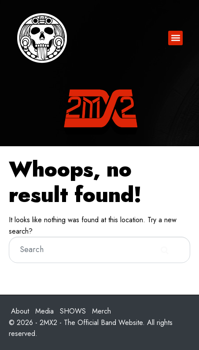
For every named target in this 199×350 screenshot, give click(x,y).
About (20, 311)
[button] (175, 38)
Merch (101, 311)
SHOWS (73, 311)
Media (44, 311)
